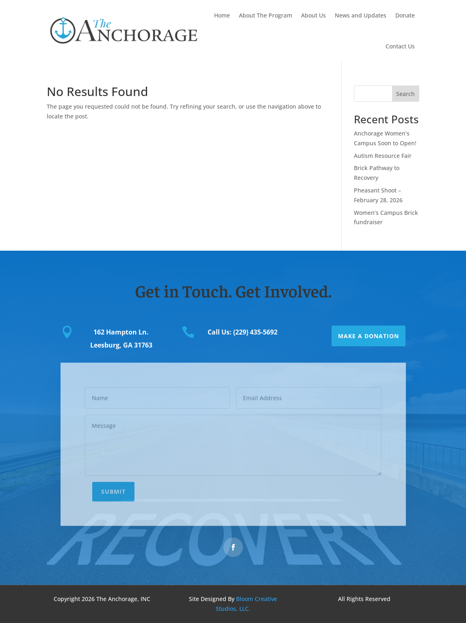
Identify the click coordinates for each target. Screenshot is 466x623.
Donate (405, 15)
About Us (313, 15)
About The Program (265, 15)
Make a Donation (368, 336)
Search (405, 94)
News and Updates (360, 15)
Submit (113, 488)
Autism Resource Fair (383, 156)
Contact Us (400, 46)
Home (222, 15)
